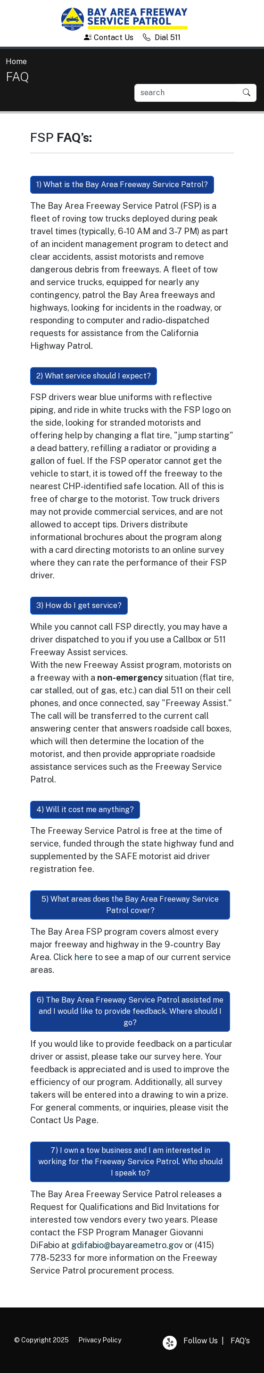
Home (16, 61)
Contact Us (108, 37)
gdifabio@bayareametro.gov (127, 1245)
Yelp (170, 1343)
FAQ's (240, 1340)
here (83, 957)
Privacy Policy (99, 1340)
